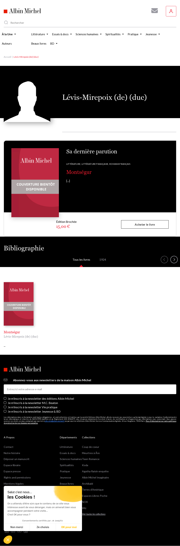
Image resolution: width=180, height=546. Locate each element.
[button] (7, 539)
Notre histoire (12, 453)
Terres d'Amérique (93, 489)
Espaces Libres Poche (94, 495)
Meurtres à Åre (91, 453)
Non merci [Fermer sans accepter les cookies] (16, 527)
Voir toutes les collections (93, 514)
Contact (8, 446)
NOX (85, 501)
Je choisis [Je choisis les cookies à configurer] (43, 527)
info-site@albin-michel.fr (55, 421)
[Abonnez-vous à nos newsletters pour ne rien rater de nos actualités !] (153, 11)
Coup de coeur (90, 446)
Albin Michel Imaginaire (95, 477)
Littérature (66, 446)
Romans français (119, 164)
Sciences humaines (71, 459)
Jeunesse (65, 477)
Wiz (84, 508)
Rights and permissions (17, 477)
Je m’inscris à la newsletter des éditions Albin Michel (41, 398)
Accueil (7, 56)
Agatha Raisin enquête (95, 471)
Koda (85, 465)
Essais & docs (68, 453)
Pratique (65, 471)
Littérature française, (95, 164)
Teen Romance (91, 459)
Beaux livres (67, 483)
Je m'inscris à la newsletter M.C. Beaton (33, 403)
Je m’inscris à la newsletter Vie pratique (32, 407)
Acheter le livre (145, 224)
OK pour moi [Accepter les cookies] (69, 527)
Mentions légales (14, 483)
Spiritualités (67, 465)
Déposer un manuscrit (16, 459)
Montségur (78, 172)
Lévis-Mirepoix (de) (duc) (21, 336)
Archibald (87, 483)
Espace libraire (12, 465)
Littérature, (73, 164)
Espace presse (12, 471)
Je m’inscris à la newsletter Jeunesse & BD (34, 411)
